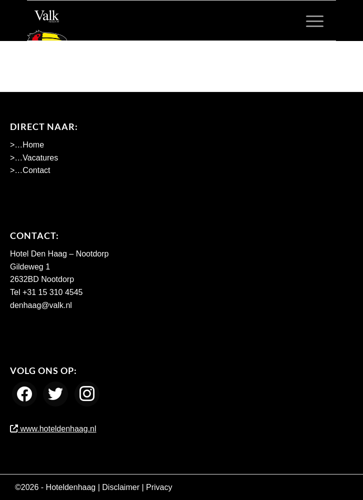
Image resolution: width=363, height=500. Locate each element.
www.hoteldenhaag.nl (53, 428)
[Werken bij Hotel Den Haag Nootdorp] (150, 20)
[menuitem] (310, 20)
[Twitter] (55, 393)
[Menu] (310, 20)
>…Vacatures (34, 158)
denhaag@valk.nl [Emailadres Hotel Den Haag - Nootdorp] (41, 305)
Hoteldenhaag (71, 487)
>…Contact (30, 170)
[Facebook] (24, 393)
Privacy (159, 487)
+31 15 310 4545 (52, 292)
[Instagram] (87, 393)
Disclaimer (121, 487)
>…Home (27, 144)
